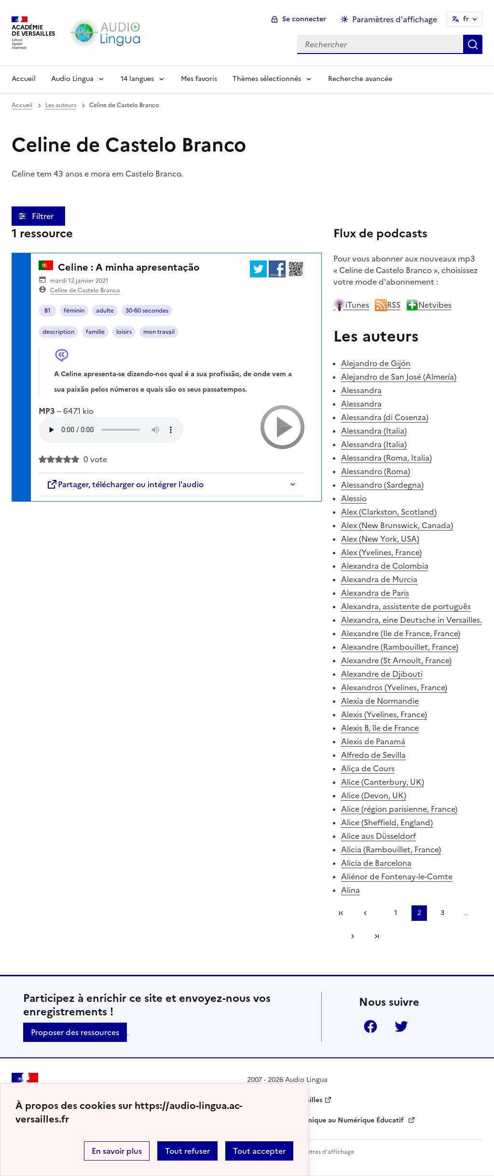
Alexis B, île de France (380, 728)
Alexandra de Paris (375, 593)
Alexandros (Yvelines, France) (394, 687)
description (58, 332)
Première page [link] (341, 913)
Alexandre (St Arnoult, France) (396, 660)
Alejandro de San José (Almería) (398, 377)
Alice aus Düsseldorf (378, 836)
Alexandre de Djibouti (382, 674)
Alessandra (361, 390)
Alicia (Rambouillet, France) (391, 849)
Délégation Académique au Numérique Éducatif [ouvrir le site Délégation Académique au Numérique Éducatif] (326, 1120)
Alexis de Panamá (373, 741)
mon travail (159, 332)
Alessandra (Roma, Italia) (386, 458)
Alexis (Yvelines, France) (384, 714)
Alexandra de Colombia (384, 566)
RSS (387, 305)
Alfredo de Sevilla (373, 755)
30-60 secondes (146, 310)
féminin (74, 310)
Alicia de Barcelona (376, 863)
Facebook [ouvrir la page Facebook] (370, 1026)
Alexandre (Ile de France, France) (400, 633)
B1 (47, 310)
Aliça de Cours (368, 768)
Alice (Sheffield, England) (387, 822)
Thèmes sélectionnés (267, 79)
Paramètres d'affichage (321, 1152)
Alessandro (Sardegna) (382, 485)
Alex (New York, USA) (380, 539)
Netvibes (429, 305)
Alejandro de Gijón (376, 363)
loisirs (124, 332)
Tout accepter (259, 1151)
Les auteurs (60, 105)
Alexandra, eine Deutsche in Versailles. (411, 620)
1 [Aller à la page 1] (395, 913)
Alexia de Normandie (380, 701)
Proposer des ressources (75, 1032)
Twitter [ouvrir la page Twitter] (401, 1026)
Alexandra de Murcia (379, 579)
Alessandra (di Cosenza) (384, 417)
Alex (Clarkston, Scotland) (389, 512)
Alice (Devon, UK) (373, 795)
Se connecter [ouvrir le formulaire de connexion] (304, 19)
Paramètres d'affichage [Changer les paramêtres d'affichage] (394, 19)
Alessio (354, 498)
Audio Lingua (72, 79)
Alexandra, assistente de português (406, 606)
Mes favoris (199, 79)
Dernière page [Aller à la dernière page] (376, 936)
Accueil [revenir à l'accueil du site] (22, 105)
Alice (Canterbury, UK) (382, 782)
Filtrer (43, 216)
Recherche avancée (360, 79)
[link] (369, 913)
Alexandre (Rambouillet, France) (399, 647)
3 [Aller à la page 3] (442, 913)
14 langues (137, 79)
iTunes (351, 305)
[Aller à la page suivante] (349, 936)
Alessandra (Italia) (374, 431)
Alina (350, 890)
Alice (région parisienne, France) (399, 809)
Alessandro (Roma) (375, 471)
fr (466, 19)
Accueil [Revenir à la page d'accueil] (24, 79)
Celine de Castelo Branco (85, 290)
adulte (105, 310)
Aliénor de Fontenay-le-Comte (397, 876)
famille (95, 332)
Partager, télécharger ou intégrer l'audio (125, 484)
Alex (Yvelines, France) (381, 552)
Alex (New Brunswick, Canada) (397, 525)
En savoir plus (117, 1151)
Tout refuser (187, 1151)
